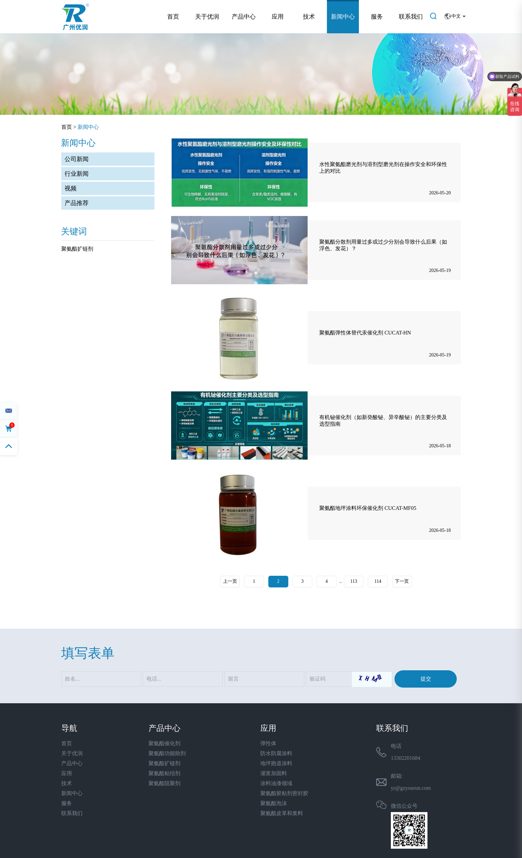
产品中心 (244, 16)
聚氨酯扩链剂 (77, 249)
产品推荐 (77, 203)
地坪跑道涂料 (276, 763)
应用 (278, 16)
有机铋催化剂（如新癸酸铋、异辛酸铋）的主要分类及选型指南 (383, 420)
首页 (173, 16)
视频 (71, 188)
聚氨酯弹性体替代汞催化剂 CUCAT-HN (365, 333)
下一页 (402, 581)
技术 (309, 16)
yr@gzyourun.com (411, 788)
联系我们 (411, 16)
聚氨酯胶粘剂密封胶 (284, 793)
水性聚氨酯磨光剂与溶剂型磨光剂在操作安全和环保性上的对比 (383, 167)
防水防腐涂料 (276, 753)
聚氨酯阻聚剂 (164, 783)
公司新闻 (77, 159)
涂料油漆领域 (276, 783)
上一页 (229, 581)
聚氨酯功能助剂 (167, 753)
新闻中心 (343, 16)
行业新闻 (77, 173)
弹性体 (268, 743)
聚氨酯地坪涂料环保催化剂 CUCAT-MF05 (367, 508)
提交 (425, 679)
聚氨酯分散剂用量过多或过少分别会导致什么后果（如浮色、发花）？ (383, 245)
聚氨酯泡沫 (273, 803)
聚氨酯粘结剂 (164, 773)
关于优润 (207, 16)
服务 (377, 16)
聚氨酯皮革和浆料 (281, 813)
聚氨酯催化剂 (164, 743)
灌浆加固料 (273, 773)
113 (354, 581)
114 (378, 581)
